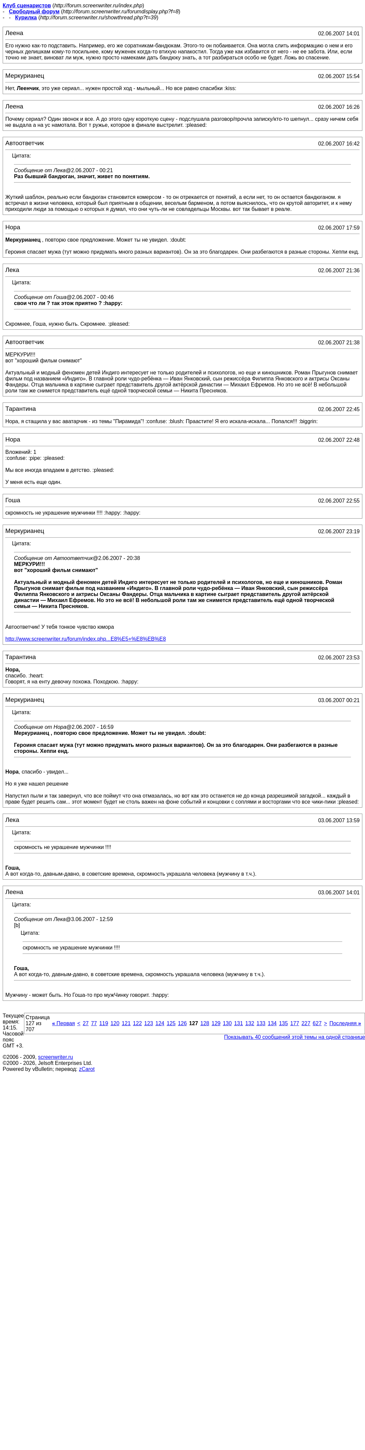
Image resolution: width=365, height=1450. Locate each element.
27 (86, 1023)
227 (305, 1023)
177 (294, 1023)
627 (317, 1023)
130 (227, 1023)
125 (171, 1023)
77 (94, 1023)
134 (272, 1023)
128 (204, 1023)
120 (114, 1023)
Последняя (345, 1023)
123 (148, 1023)
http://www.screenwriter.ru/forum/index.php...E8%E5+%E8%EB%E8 (85, 639)
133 (261, 1023)
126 (182, 1023)
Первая (63, 1023)
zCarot (87, 1069)
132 (249, 1023)
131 (238, 1023)
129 (216, 1023)
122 (137, 1023)
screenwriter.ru (55, 1057)
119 (103, 1023)
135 (283, 1023)
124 (159, 1023)
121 (126, 1023)
